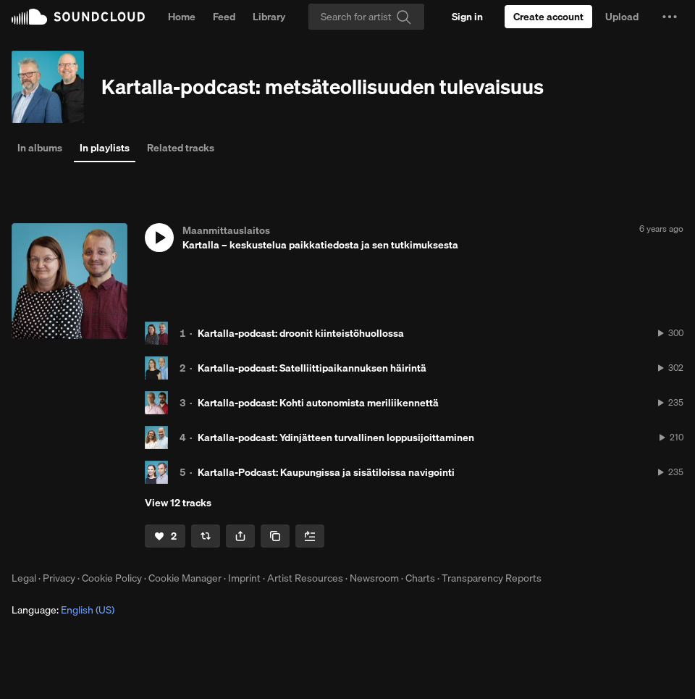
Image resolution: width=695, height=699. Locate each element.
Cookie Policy (112, 578)
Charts (420, 578)
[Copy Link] (275, 536)
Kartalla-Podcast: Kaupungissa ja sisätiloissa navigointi (326, 472)
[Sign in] (467, 16)
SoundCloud (78, 17)
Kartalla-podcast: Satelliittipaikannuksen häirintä (312, 368)
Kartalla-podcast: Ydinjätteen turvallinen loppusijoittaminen (336, 437)
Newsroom (374, 578)
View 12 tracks (178, 503)
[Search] (366, 17)
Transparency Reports (492, 578)
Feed (224, 17)
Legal (24, 578)
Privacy (59, 578)
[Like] (165, 536)
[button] (669, 16)
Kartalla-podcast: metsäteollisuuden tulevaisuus (322, 86)
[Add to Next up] (309, 536)
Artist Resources (305, 578)
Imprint (244, 578)
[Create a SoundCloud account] (548, 16)
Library (269, 17)
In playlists (105, 148)
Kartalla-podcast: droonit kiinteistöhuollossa (301, 333)
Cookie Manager (185, 578)
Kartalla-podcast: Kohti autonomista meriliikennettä (318, 403)
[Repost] (205, 536)
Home (181, 17)
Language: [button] (63, 610)
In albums (39, 148)
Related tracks (180, 148)
